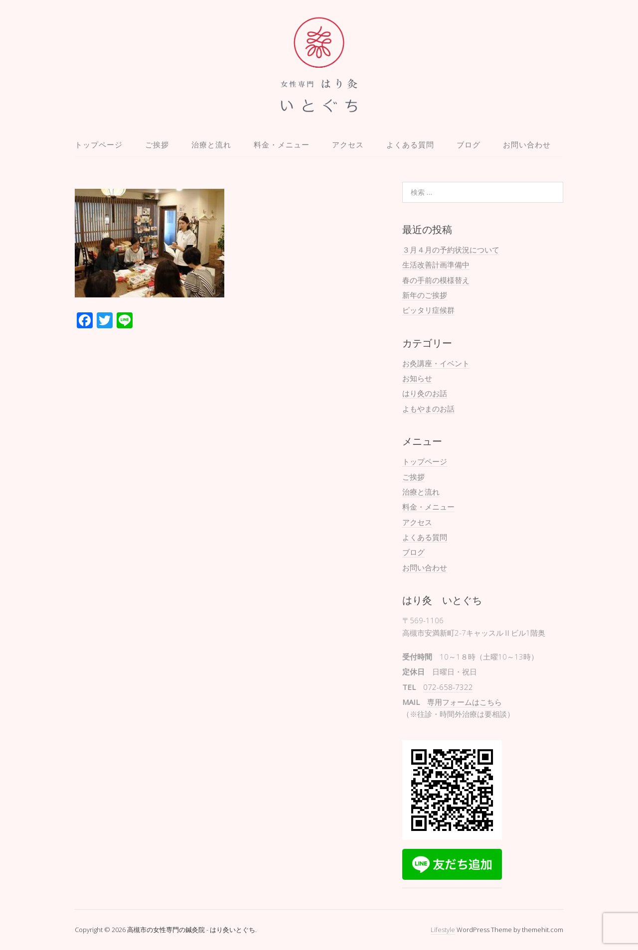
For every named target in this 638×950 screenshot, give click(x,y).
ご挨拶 (157, 144)
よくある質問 (410, 144)
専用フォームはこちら (464, 702)
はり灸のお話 (424, 393)
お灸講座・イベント (436, 363)
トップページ (99, 144)
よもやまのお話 (428, 408)
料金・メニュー (282, 144)
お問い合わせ (527, 144)
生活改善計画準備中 (436, 265)
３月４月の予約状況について (450, 250)
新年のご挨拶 (424, 295)
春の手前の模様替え (436, 280)
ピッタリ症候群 (428, 310)
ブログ (468, 144)
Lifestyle (443, 929)
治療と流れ (211, 144)
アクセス (348, 144)
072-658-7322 (448, 687)
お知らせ (417, 378)
